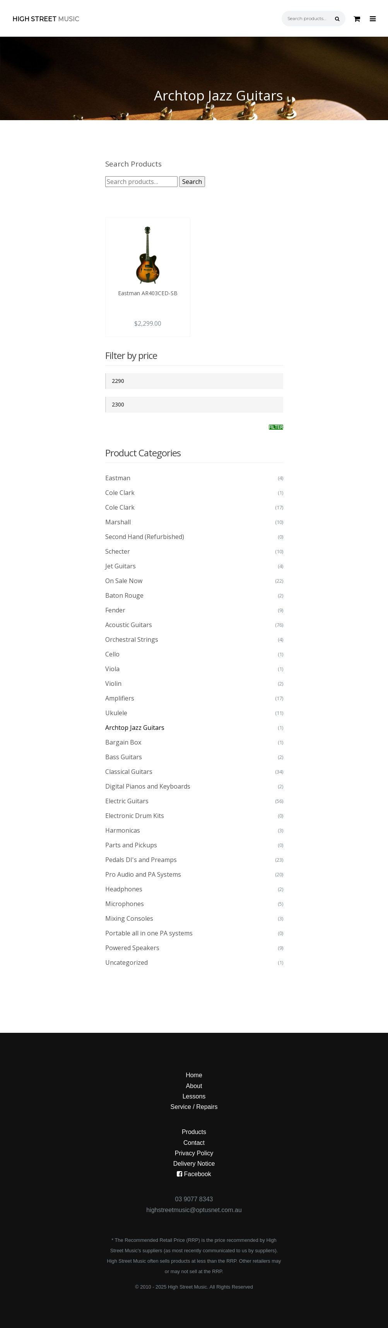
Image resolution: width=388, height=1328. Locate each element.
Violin (113, 683)
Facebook (194, 1174)
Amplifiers (119, 698)
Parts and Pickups (131, 845)
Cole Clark (120, 492)
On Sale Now (123, 580)
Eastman (117, 478)
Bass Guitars (123, 757)
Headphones (123, 889)
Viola (112, 669)
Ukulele (116, 713)
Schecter (117, 551)
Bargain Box (123, 742)
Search (192, 181)
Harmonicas (122, 830)
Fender (115, 610)
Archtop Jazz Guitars (134, 727)
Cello (112, 654)
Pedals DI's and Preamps (141, 859)
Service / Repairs (194, 1107)
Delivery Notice (194, 1163)
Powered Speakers (132, 948)
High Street (45, 19)
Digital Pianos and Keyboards (147, 786)
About (194, 1086)
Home (194, 1075)
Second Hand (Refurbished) (144, 536)
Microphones (124, 904)
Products (194, 1132)
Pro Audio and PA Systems (143, 874)
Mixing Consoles (129, 918)
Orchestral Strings (131, 639)
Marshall (118, 522)
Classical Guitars (128, 771)
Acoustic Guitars (128, 625)
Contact (194, 1142)
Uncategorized (126, 962)
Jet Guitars (120, 566)
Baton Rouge (124, 595)
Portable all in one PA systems (149, 933)
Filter (276, 427)
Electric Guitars (127, 801)
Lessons (194, 1096)
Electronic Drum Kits (134, 815)
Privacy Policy (194, 1153)
